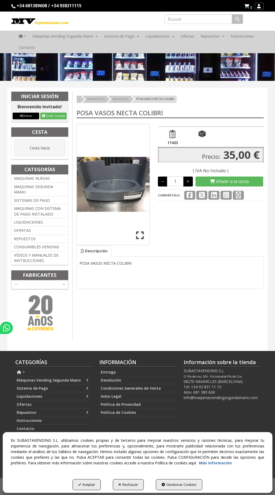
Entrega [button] (108, 372)
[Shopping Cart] (229, 181)
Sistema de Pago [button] (53, 388)
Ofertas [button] (24, 404)
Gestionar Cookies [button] (179, 484)
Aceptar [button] (86, 484)
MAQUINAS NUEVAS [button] (32, 178)
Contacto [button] (25, 428)
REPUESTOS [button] (25, 238)
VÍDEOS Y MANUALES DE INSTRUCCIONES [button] (36, 258)
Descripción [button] (94, 250)
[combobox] (39, 284)
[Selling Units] (175, 181)
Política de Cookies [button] (118, 412)
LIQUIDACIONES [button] (28, 222)
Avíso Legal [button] (111, 396)
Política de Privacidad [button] (121, 404)
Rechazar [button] (128, 484)
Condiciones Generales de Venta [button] (131, 388)
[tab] (94, 251)
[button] (249, 6)
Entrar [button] (26, 116)
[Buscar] (237, 19)
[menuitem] (248, 6)
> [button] (21, 372)
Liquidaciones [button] (53, 396)
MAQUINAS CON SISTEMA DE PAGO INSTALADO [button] (37, 211)
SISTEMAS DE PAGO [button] (32, 200)
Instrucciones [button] (29, 420)
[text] (198, 19)
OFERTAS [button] (22, 230)
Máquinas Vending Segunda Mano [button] (53, 380)
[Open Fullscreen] (140, 235)
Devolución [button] (111, 380)
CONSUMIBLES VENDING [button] (36, 246)
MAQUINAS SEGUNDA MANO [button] (33, 189)
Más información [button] (215, 462)
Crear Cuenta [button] (53, 116)
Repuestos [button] (53, 412)
